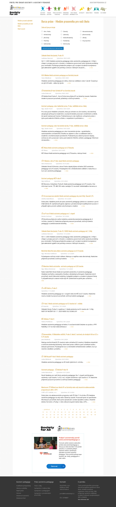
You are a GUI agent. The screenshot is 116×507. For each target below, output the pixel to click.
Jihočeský (45, 37)
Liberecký (65, 34)
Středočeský (46, 34)
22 (69, 412)
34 (58, 414)
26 (84, 412)
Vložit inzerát (21, 29)
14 (94, 409)
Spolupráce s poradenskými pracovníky (42, 494)
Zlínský (83, 37)
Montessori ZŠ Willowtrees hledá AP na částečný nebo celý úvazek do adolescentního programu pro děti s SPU (68, 388)
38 (72, 414)
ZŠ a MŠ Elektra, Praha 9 (49, 288)
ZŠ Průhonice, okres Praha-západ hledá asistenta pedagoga (60, 160)
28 (91, 412)
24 (76, 412)
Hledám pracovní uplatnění (25, 21)
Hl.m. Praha (45, 31)
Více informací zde (83, 499)
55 (80, 417)
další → (85, 417)
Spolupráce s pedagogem (42, 490)
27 (87, 412)
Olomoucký (65, 44)
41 (84, 414)
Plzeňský (45, 41)
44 (95, 414)
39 (76, 414)
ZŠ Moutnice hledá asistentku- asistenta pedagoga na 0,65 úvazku (62, 266)
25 (80, 412)
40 (80, 414)
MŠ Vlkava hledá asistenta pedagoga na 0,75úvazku (57, 147)
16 (46, 412)
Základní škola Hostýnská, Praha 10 (52, 55)
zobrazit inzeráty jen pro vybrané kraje (52, 48)
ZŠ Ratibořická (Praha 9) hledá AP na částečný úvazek (58, 90)
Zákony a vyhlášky (21, 488)
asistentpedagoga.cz (98, 2)
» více (91, 68)
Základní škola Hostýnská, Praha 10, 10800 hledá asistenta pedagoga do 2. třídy (66, 231)
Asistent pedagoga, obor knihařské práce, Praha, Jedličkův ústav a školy (64, 106)
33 (54, 414)
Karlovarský (45, 44)
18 (54, 412)
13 (91, 409)
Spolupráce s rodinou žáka (42, 488)
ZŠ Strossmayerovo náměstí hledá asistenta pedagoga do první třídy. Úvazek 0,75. (67, 196)
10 (79, 409)
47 (50, 417)
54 (76, 417)
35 (61, 414)
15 (43, 412)
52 (69, 417)
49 (58, 417)
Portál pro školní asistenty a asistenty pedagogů (30, 2)
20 (61, 412)
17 (50, 412)
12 (87, 409)
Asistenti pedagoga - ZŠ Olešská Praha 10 (54, 369)
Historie (18, 493)
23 (72, 412)
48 (54, 417)
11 (83, 409)
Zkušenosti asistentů (22, 495)
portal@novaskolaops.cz (67, 493)
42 (87, 414)
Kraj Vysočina (85, 41)
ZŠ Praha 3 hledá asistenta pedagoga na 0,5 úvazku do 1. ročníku (61, 303)
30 (43, 414)
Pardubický (65, 41)
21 (65, 412)
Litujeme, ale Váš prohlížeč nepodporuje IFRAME (58, 453)
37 (69, 414)
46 (46, 417)
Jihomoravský (85, 34)
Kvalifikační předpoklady (23, 486)
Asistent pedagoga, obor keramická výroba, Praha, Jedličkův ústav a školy (64, 125)
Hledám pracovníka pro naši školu (25, 25)
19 (58, 412)
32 (50, 414)
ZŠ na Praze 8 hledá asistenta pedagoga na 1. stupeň (58, 213)
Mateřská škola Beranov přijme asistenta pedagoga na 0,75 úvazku (62, 250)
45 (43, 417)
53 (72, 417)
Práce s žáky (38, 486)
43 (91, 414)
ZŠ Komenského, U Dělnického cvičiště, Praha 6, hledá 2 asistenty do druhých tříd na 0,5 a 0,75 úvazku (69, 335)
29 (95, 412)
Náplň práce (20, 490)
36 (65, 414)
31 (46, 414)
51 (65, 417)
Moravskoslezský (86, 31)
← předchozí (46, 409)
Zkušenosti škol (21, 498)
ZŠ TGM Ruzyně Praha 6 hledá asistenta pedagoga (57, 356)
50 (61, 417)
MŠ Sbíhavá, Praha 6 (47, 319)
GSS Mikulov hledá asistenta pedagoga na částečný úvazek (59, 75)
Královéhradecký (67, 37)
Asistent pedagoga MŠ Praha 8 (51, 178)
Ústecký (64, 31)
